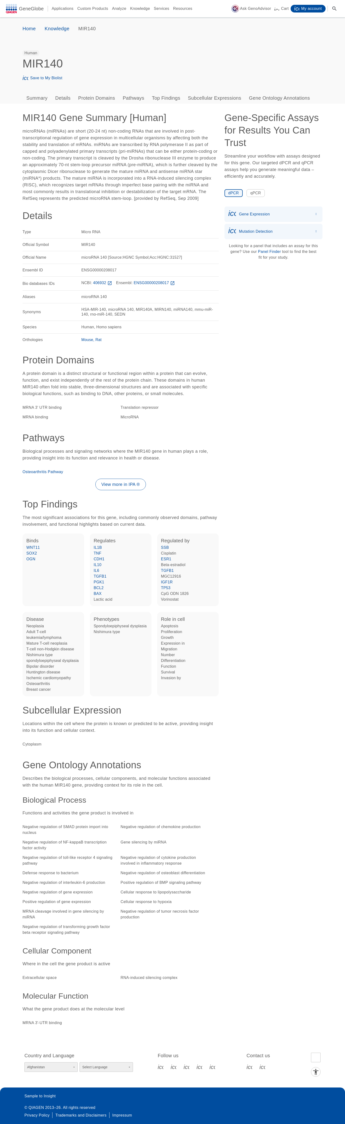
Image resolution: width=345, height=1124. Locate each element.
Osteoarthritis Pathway (43, 472)
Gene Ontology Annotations (279, 98)
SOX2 (31, 553)
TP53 (166, 588)
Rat (98, 340)
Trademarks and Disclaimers (80, 1115)
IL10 (98, 565)
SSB (165, 547)
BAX (98, 594)
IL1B (98, 547)
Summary (36, 98)
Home (29, 28)
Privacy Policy (37, 1115)
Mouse (87, 340)
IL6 (96, 570)
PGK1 (99, 582)
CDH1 (99, 559)
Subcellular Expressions (214, 98)
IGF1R (167, 582)
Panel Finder (269, 252)
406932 (103, 283)
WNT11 (33, 547)
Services (161, 8)
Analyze (119, 8)
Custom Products (92, 8)
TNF (97, 553)
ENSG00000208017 (155, 283)
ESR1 (166, 559)
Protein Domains (96, 98)
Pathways (133, 98)
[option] (30, 53)
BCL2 (99, 588)
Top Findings (166, 98)
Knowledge (140, 8)
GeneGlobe (31, 8)
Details (62, 98)
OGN (30, 559)
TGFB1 (100, 576)
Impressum (122, 1115)
